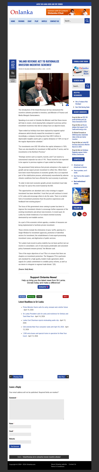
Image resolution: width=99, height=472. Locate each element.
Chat (29, 21)
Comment (12, 76)
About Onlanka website (59, 464)
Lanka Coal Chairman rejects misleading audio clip (41, 320)
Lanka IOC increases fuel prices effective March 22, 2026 (81, 144)
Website (12, 438)
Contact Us (72, 464)
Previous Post (18, 376)
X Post (39, 296)
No (12, 73)
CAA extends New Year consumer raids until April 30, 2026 (43, 327)
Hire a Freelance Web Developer (81, 102)
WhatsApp (31, 296)
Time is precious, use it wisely (80, 171)
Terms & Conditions (57, 466)
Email (11, 431)
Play (36, 21)
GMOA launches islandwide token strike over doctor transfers (80, 136)
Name (11, 423)
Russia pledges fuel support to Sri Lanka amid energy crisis (80, 127)
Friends (21, 21)
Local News (13, 80)
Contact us (54, 21)
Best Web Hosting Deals (82, 107)
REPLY (66, 296)
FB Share (22, 296)
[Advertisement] (49, 42)
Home (13, 21)
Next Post (62, 376)
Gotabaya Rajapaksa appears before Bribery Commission (80, 152)
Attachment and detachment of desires (80, 166)
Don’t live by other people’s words (82, 177)
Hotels (44, 21)
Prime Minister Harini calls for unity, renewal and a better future (45, 307)
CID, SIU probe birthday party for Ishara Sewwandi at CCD (80, 119)
